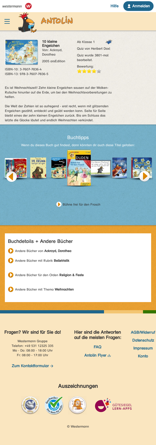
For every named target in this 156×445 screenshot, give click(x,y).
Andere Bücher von (43, 251)
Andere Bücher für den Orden (49, 275)
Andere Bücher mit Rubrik (42, 261)
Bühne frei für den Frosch (81, 204)
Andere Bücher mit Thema (44, 289)
